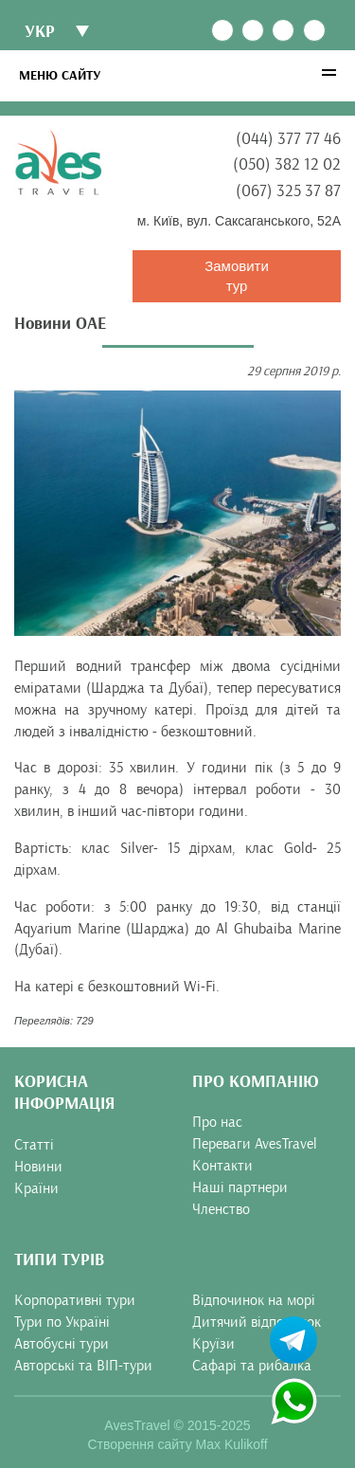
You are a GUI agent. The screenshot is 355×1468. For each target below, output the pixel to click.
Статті (34, 1144)
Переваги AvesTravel (254, 1143)
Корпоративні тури (74, 1300)
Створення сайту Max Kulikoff (177, 1444)
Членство (221, 1209)
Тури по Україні (62, 1322)
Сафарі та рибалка (251, 1365)
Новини (38, 1166)
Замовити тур (236, 276)
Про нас (217, 1122)
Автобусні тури (61, 1343)
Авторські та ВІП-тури (83, 1365)
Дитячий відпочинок (256, 1322)
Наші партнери (240, 1187)
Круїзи (213, 1343)
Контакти (222, 1165)
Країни (36, 1188)
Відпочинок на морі (253, 1300)
